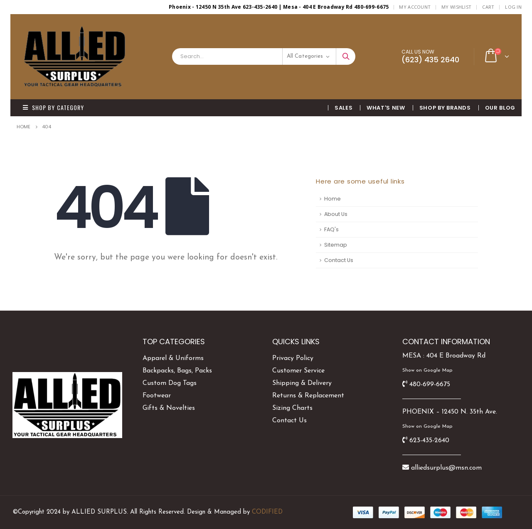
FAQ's (331, 229)
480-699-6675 (429, 384)
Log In (513, 7)
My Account (415, 7)
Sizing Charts (292, 408)
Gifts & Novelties (169, 408)
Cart (488, 7)
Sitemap (335, 244)
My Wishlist (456, 7)
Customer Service (298, 370)
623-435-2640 (429, 440)
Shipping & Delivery (302, 383)
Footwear (157, 395)
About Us (335, 214)
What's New (386, 107)
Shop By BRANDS (445, 107)
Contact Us (338, 260)
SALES (343, 107)
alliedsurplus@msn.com (446, 468)
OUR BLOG (500, 107)
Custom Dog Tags (170, 383)
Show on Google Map (427, 370)
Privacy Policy (292, 358)
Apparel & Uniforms (173, 358)
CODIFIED (267, 512)
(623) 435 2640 (430, 59)
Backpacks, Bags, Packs (177, 370)
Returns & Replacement (308, 395)
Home (332, 198)
